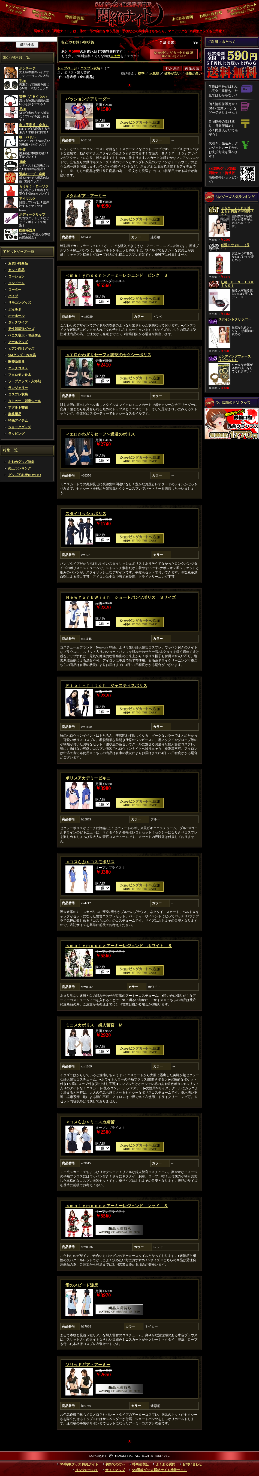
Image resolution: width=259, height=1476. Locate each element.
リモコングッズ (19, 303)
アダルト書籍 (18, 407)
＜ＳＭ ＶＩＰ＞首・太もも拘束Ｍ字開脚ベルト (237, 211)
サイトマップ (115, 1470)
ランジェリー (18, 388)
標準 (141, 73)
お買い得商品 (18, 263)
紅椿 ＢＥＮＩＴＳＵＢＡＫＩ (237, 284)
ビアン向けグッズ (21, 348)
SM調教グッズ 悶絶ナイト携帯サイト (159, 1470)
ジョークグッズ (19, 427)
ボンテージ (27, 68)
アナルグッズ (18, 342)
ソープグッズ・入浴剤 (24, 381)
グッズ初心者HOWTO (24, 475)
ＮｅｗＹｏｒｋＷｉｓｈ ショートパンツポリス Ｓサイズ (120, 597)
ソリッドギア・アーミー (87, 1364)
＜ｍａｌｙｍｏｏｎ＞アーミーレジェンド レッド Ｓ (116, 1206)
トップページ (67, 68)
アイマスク (27, 199)
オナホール (16, 316)
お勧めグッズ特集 (21, 462)
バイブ (13, 296)
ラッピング (16, 434)
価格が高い (193, 73)
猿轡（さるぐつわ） (34, 97)
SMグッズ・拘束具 (22, 355)
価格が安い (172, 73)
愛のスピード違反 (81, 1285)
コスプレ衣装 (18, 394)
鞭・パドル (27, 137)
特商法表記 (140, 1464)
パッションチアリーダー (87, 99)
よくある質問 (165, 1464)
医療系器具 (27, 230)
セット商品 (16, 270)
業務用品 (14, 414)
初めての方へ (115, 1464)
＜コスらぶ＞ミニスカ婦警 (90, 1122)
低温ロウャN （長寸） (235, 247)
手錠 (22, 149)
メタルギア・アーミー (85, 196)
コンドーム (16, 283)
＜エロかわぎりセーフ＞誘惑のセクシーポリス (108, 355)
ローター (14, 289)
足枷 (22, 109)
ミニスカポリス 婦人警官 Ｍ (94, 1025)
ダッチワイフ (18, 322)
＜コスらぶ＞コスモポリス (90, 862)
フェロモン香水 (19, 375)
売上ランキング (19, 468)
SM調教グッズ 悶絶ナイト (79, 1464)
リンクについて (86, 1470)
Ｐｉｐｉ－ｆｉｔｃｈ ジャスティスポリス (106, 685)
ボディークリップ (32, 214)
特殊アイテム (18, 420)
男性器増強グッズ (21, 329)
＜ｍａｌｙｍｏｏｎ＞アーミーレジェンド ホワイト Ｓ (118, 946)
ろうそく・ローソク (34, 186)
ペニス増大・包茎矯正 (24, 335)
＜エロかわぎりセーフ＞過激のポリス (100, 434)
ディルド (14, 309)
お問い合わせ (192, 1464)
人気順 (154, 73)
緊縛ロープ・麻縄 (32, 174)
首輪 (22, 162)
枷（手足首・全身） (34, 125)
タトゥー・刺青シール (24, 401)
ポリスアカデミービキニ (87, 778)
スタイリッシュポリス (85, 513)
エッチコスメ (18, 368)
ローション (16, 276)
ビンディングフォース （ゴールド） (236, 358)
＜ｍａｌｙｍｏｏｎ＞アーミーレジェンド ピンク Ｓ (116, 275)
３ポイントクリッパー (234, 319)
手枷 (22, 81)
